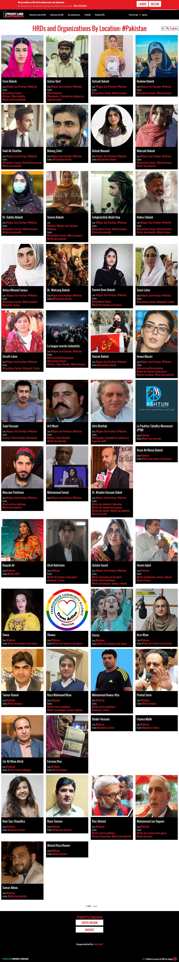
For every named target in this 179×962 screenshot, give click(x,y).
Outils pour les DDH (57, 14)
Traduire (174, 28)
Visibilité (88, 14)
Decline (155, 4)
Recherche (100, 14)
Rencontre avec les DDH (38, 14)
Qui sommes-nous (74, 14)
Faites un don (133, 15)
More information (80, 5)
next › (95, 906)
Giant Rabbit (98, 944)
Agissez (144, 15)
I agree (142, 4)
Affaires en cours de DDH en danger (157, 959)
